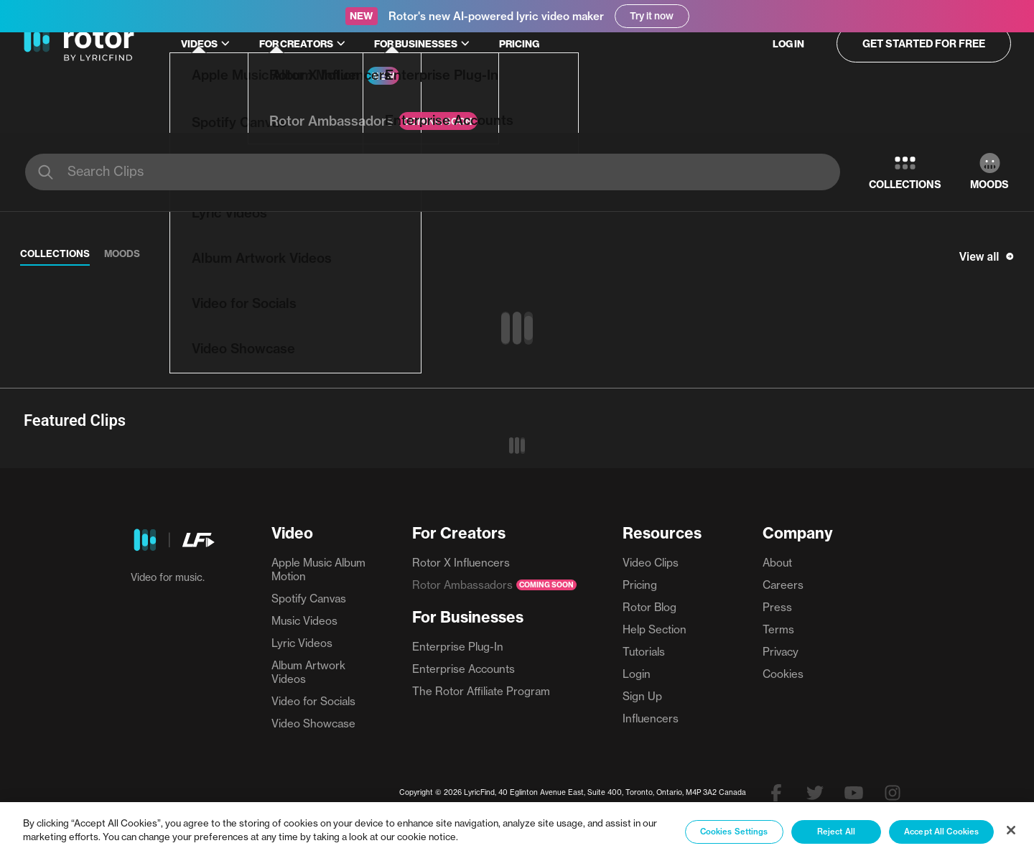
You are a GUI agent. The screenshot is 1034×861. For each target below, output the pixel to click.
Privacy (780, 651)
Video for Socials (313, 701)
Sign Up (642, 696)
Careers (783, 585)
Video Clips (651, 562)
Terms (778, 629)
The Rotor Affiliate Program (481, 691)
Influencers (651, 718)
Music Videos (304, 621)
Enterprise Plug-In (457, 646)
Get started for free (923, 43)
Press (777, 607)
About (777, 562)
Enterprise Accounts (463, 669)
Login (637, 674)
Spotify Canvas (308, 598)
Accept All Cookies (941, 832)
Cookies (783, 674)
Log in (788, 43)
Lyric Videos (301, 643)
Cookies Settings (734, 832)
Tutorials (644, 651)
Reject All (836, 832)
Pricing (519, 43)
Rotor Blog (649, 607)
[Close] (1011, 830)
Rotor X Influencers (461, 562)
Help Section (654, 629)
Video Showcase (313, 723)
